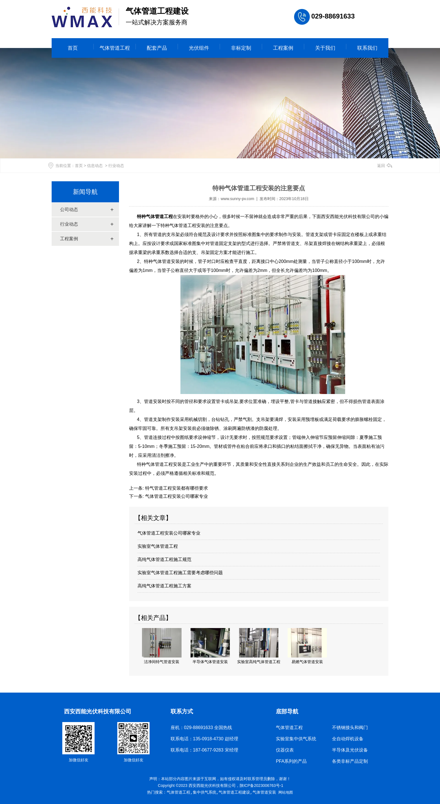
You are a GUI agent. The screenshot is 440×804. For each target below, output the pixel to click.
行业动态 (69, 224)
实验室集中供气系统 (296, 738)
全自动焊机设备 (347, 738)
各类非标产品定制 (350, 761)
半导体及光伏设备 (350, 750)
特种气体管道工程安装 (159, 464)
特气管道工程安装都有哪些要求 (176, 488)
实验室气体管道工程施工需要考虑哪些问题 (180, 572)
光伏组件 (199, 48)
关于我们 (325, 48)
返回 (381, 165)
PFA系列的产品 (291, 761)
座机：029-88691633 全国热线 (201, 727)
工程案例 (283, 48)
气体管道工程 (115, 48)
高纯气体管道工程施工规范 (164, 559)
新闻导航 (85, 191)
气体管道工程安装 (187, 225)
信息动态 (95, 165)
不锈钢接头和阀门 (350, 727)
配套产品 (157, 48)
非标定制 (241, 48)
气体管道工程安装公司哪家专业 (176, 496)
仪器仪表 (285, 750)
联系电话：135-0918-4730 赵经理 (204, 738)
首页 (73, 48)
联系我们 (367, 48)
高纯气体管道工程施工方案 (164, 585)
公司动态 (69, 209)
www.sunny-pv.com (237, 198)
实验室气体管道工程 (158, 546)
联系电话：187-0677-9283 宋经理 (204, 750)
